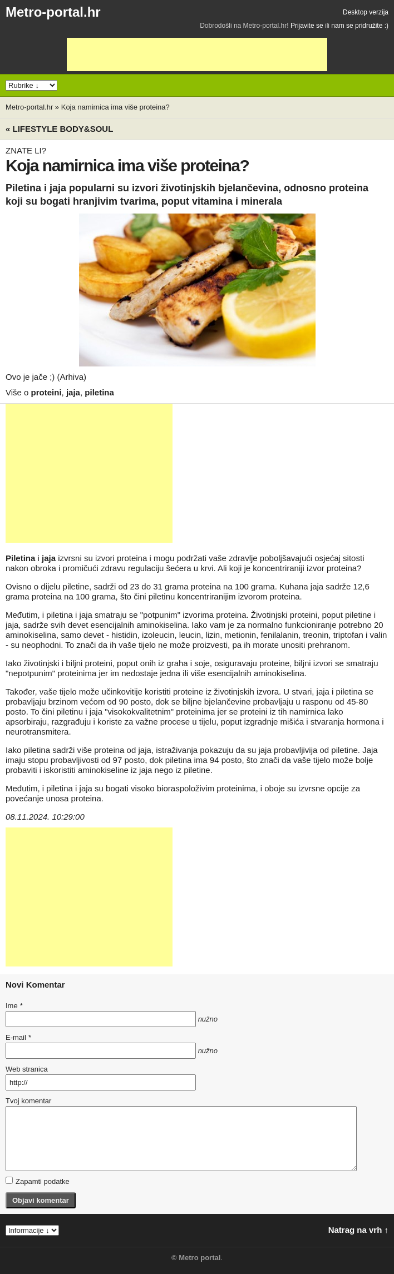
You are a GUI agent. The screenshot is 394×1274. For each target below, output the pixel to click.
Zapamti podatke (38, 1181)
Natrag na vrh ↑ (358, 1230)
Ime (14, 1006)
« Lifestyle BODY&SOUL (59, 128)
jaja (73, 392)
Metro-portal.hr (53, 11)
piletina (99, 392)
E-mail (18, 1037)
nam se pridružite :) (359, 25)
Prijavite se (306, 25)
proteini (46, 392)
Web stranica (27, 1069)
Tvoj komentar (28, 1101)
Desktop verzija (365, 12)
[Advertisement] (197, 54)
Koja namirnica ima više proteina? (115, 107)
